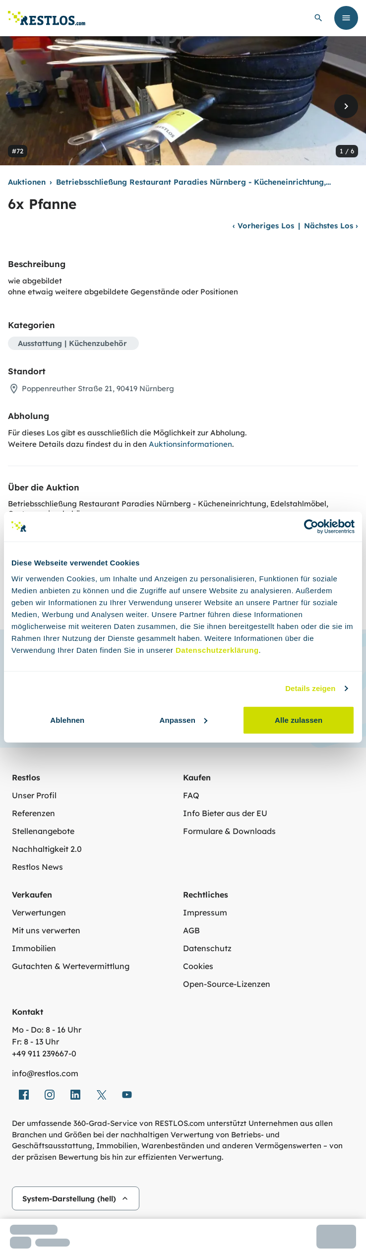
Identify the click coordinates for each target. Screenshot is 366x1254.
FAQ (191, 795)
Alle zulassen (298, 719)
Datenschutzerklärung (217, 649)
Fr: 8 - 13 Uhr (35, 1041)
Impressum (205, 912)
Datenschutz (207, 948)
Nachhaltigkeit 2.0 (47, 849)
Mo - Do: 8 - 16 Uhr (46, 1030)
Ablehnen (67, 719)
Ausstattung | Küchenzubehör (72, 343)
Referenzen (33, 813)
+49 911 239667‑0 (44, 1053)
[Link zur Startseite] (46, 18)
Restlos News (37, 867)
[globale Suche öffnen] (318, 18)
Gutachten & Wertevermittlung (70, 966)
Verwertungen (39, 912)
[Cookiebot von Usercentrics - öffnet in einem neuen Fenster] (311, 526)
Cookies (198, 966)
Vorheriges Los (263, 225)
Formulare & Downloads (229, 831)
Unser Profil (34, 795)
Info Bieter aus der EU (225, 813)
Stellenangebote (43, 831)
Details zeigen (310, 688)
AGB (191, 930)
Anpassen (183, 719)
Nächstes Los (331, 225)
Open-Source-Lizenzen (226, 984)
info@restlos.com (45, 1073)
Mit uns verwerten (46, 930)
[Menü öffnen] (346, 18)
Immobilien (34, 948)
